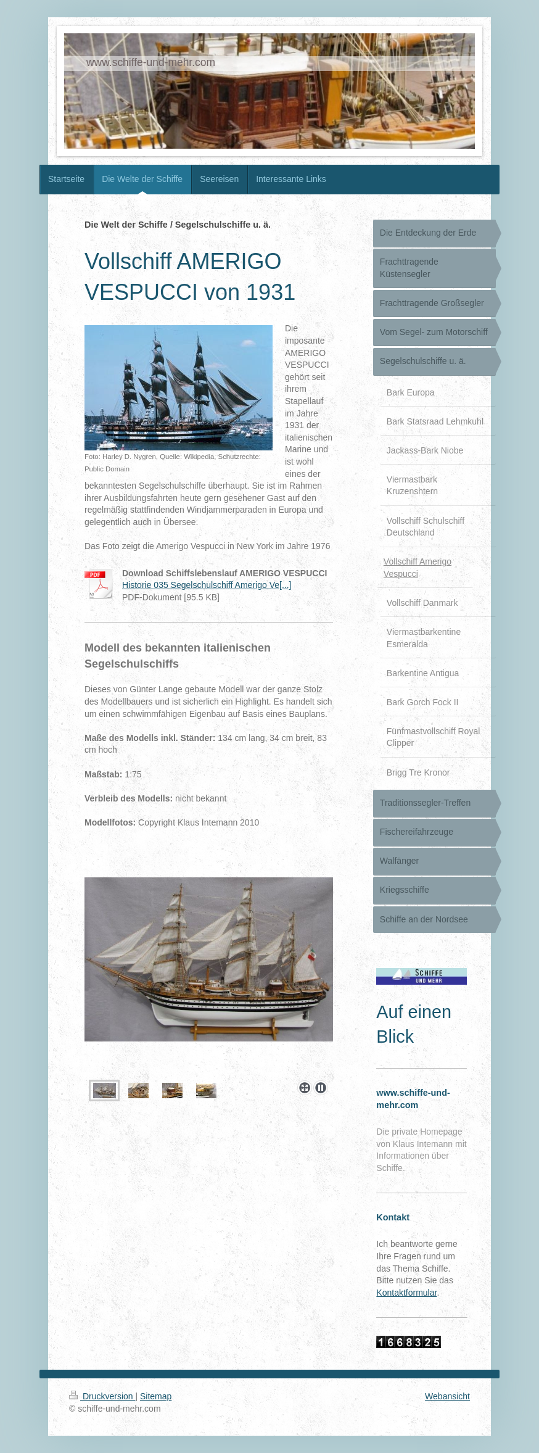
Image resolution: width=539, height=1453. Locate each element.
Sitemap (155, 1396)
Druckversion (102, 1396)
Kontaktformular (406, 1293)
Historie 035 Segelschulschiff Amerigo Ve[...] (206, 585)
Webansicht (447, 1396)
